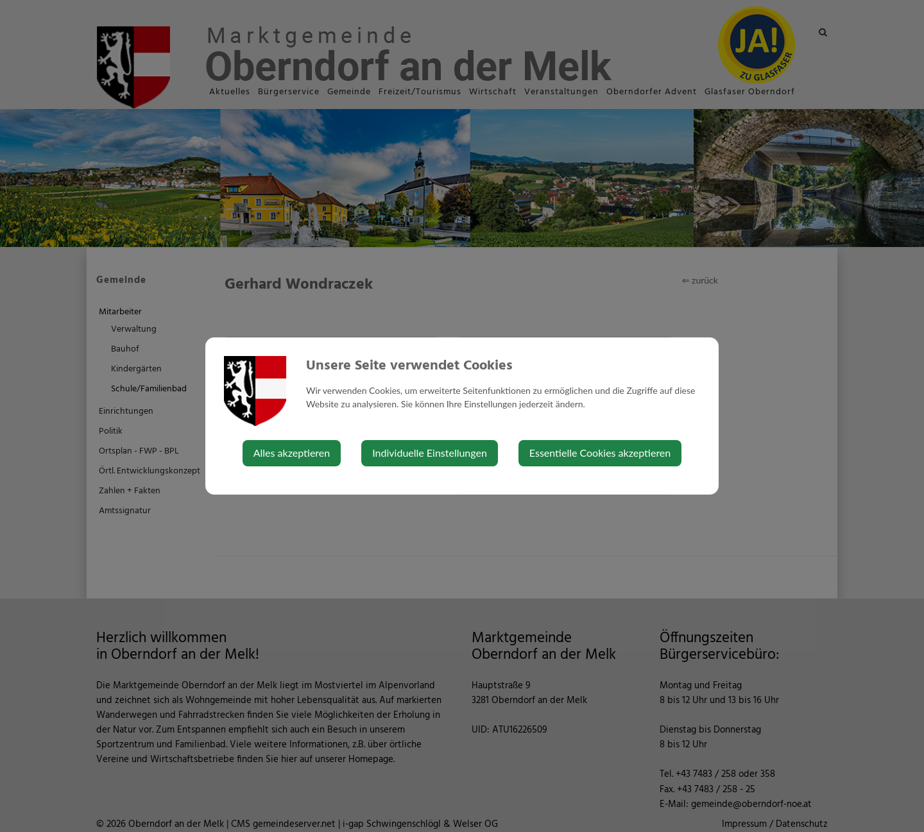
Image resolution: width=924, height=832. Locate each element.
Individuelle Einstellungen (429, 452)
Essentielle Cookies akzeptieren (600, 452)
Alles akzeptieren (291, 452)
